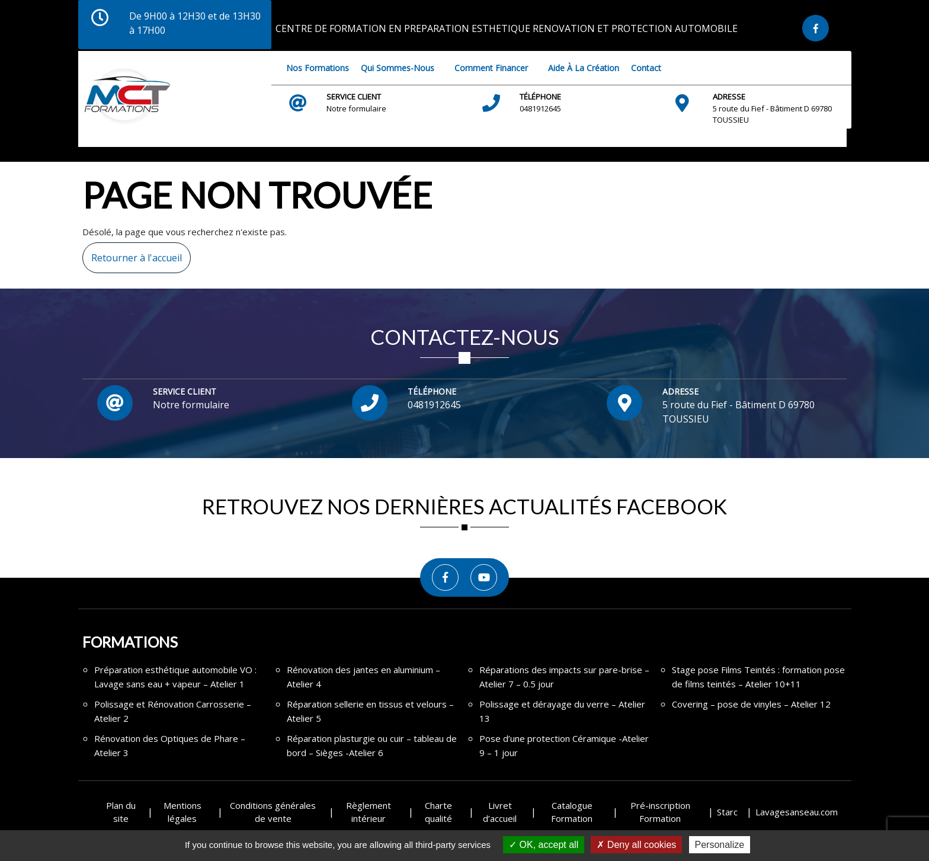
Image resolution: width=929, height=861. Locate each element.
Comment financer (491, 67)
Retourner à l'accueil (132, 253)
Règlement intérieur (368, 812)
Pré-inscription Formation (660, 812)
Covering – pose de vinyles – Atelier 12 (751, 704)
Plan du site (121, 812)
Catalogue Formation (571, 812)
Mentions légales (182, 812)
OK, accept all (543, 845)
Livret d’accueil (500, 812)
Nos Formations (317, 67)
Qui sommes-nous (397, 67)
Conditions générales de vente (273, 812)
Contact (646, 67)
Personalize (720, 845)
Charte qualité (438, 812)
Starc (727, 812)
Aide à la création (583, 67)
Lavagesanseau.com (796, 812)
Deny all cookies (636, 845)
